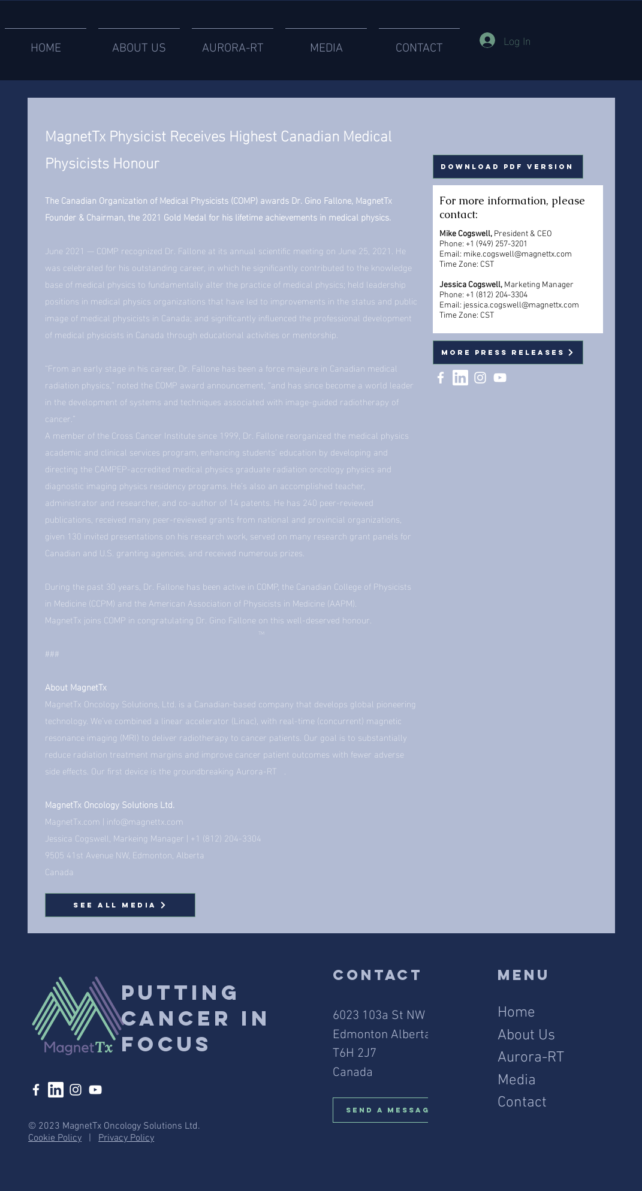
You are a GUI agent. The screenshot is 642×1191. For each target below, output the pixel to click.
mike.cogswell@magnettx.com (517, 254)
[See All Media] (120, 905)
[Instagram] (480, 377)
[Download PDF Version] (508, 167)
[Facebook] (440, 377)
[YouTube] (500, 377)
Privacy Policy (126, 1138)
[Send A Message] (396, 1110)
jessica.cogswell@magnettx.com (521, 305)
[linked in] (460, 377)
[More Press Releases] (508, 352)
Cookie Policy (55, 1138)
